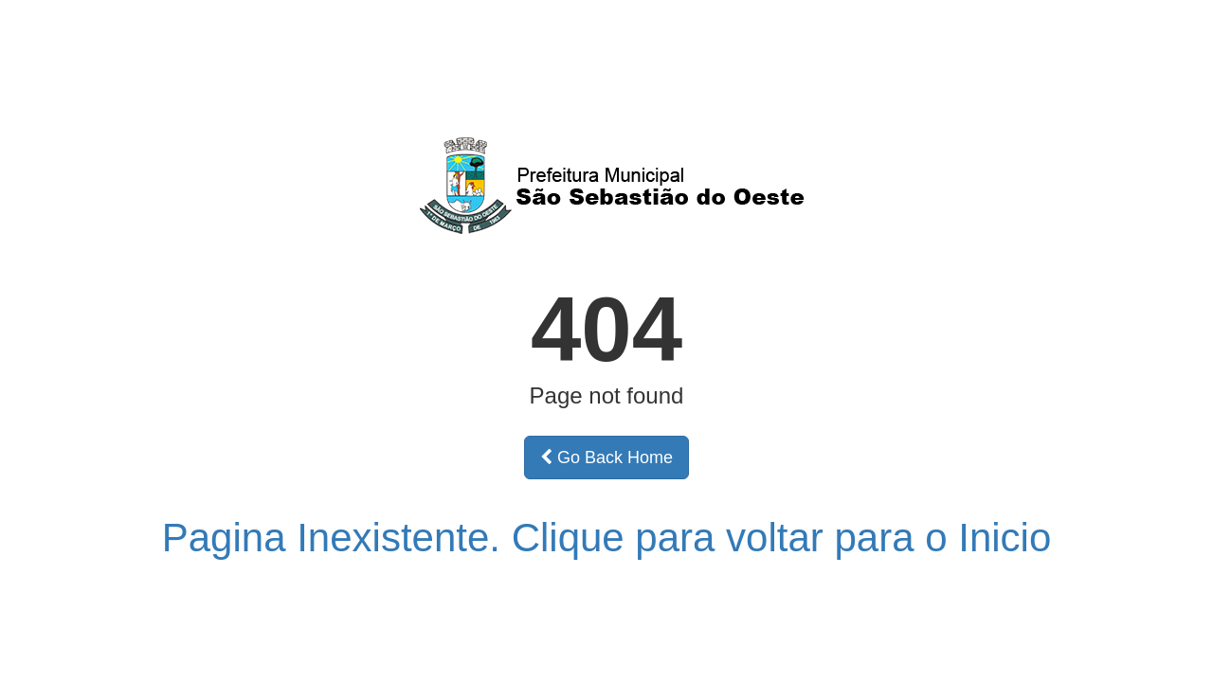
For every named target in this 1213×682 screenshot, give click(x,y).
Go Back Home (606, 457)
